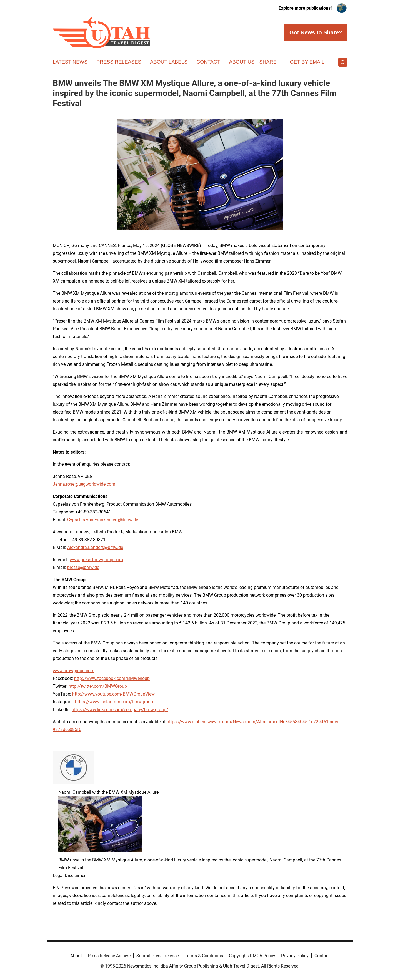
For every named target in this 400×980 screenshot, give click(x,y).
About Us (242, 62)
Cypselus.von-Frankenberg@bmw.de (102, 519)
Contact (208, 62)
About (76, 955)
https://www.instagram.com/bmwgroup (113, 701)
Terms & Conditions (204, 955)
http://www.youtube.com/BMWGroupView (113, 694)
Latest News (70, 62)
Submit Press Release (157, 955)
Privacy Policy (295, 955)
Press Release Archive (109, 955)
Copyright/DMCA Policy (252, 955)
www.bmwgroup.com (73, 670)
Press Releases (118, 62)
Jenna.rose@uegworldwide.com (84, 484)
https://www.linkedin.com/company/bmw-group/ (120, 709)
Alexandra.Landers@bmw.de (95, 547)
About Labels (169, 62)
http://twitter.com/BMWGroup (98, 686)
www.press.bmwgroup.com (96, 559)
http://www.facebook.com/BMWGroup (112, 678)
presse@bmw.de (83, 567)
